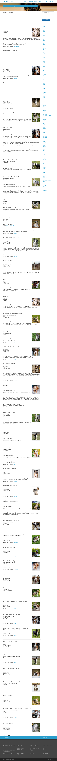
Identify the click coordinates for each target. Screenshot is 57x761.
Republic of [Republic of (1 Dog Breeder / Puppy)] (44, 146)
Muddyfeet (6, 296)
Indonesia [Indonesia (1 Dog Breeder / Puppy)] (44, 74)
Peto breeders (32, 753)
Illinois (15, 594)
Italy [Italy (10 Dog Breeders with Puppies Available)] (43, 79)
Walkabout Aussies (8, 12)
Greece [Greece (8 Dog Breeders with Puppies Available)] (44, 65)
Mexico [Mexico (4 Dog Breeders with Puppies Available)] (44, 101)
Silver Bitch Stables (8, 128)
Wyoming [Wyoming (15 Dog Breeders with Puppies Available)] (44, 194)
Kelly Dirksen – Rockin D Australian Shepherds (15, 500)
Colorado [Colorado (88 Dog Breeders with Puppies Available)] (44, 44)
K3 (4, 82)
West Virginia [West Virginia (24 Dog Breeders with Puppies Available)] (45, 191)
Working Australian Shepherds (11, 520)
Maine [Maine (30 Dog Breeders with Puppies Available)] (43, 93)
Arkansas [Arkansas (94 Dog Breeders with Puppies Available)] (44, 31)
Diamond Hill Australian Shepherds (12, 159)
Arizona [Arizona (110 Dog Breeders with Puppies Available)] (44, 30)
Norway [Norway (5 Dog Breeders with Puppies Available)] (44, 127)
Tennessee (16, 569)
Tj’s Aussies (6, 199)
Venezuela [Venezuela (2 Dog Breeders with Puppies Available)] (44, 185)
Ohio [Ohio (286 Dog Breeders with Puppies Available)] (43, 129)
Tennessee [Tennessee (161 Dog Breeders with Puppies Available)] (44, 169)
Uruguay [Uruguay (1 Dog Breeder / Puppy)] (44, 182)
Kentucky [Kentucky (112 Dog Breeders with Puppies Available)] (44, 84)
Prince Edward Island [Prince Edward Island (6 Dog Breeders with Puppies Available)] (46, 142)
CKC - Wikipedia (45, 752)
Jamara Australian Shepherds (11, 346)
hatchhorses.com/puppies (10, 225)
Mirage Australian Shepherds (11, 485)
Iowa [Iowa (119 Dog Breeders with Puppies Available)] (43, 75)
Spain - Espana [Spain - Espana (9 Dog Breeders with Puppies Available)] (45, 164)
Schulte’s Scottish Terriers (34, 745)
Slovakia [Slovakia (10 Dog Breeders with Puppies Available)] (44, 158)
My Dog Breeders (9, 1)
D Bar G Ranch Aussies (9, 468)
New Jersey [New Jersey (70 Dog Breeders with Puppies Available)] (44, 118)
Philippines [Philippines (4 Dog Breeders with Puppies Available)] (44, 138)
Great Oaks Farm (7, 260)
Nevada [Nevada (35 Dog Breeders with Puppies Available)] (44, 111)
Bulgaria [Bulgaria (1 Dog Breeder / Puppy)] (44, 39)
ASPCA (44, 749)
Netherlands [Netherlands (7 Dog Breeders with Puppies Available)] (44, 110)
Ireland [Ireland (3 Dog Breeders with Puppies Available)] (44, 76)
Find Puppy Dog (40, 1)
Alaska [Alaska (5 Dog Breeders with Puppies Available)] (44, 26)
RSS (53, 759)
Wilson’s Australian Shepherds (11, 176)
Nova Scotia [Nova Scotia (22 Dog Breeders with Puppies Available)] (44, 128)
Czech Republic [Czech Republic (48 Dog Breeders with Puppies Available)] (45, 48)
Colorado (15, 342)
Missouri (15, 256)
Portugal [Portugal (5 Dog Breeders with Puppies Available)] (44, 141)
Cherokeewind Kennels (9, 363)
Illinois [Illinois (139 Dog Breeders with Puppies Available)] (43, 70)
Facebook (50, 759)
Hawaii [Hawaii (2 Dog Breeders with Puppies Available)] (44, 66)
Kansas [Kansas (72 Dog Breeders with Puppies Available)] (44, 83)
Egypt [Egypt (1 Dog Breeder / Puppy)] (43, 52)
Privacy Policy (19, 752)
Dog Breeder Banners (20, 748)
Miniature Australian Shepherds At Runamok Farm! (16, 655)
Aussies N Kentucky (8, 112)
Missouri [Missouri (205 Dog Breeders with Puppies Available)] (44, 106)
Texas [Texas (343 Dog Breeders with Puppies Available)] (43, 171)
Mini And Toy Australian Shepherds (12, 668)
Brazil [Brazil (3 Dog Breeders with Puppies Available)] (43, 36)
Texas (15, 108)
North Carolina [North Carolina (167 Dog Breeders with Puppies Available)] (45, 124)
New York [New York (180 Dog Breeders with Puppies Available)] (44, 120)
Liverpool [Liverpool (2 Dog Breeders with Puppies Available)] (44, 89)
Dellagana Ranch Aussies (10, 50)
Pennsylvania (16, 703)
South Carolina (16, 46)
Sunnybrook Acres (8, 588)
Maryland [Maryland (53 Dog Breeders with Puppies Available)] (44, 98)
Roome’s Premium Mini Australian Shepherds (15, 601)
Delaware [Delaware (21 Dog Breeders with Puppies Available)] (44, 49)
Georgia (15, 623)
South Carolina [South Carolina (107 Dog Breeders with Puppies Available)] (45, 160)
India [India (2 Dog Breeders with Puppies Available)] (43, 71)
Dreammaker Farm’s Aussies (10, 722)
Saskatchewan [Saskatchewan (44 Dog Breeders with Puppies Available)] (45, 153)
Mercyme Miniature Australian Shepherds (14, 681)
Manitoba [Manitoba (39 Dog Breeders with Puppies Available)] (44, 97)
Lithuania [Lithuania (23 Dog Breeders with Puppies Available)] (44, 88)
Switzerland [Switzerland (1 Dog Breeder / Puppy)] (44, 167)
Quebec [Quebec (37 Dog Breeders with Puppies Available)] (44, 145)
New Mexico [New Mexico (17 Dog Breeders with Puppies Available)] (44, 119)
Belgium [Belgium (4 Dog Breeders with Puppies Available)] (44, 35)
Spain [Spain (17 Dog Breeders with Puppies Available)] (43, 163)
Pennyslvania (16, 214)
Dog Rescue (19, 754)
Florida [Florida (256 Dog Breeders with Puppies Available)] (44, 57)
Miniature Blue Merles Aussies (11, 641)
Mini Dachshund (32, 750)
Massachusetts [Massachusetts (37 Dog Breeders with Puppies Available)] (45, 100)
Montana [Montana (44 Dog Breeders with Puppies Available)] (44, 107)
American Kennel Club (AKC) (47, 745)
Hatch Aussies (7, 218)
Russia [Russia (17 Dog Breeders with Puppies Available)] (44, 150)
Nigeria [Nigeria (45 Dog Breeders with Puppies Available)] (44, 123)
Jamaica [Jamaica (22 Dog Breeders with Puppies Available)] (44, 80)
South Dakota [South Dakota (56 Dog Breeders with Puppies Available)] (45, 162)
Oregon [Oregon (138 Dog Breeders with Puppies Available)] (44, 133)
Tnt (4, 574)
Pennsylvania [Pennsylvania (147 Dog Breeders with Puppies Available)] (45, 136)
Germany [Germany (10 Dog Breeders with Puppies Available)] (44, 61)
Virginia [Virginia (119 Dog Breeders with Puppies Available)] (44, 187)
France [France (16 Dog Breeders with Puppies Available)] (44, 58)
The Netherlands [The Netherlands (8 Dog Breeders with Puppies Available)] (45, 173)
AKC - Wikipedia (45, 753)
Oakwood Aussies (8, 431)
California (15, 359)
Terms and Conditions (20, 753)
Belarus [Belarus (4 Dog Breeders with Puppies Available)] (44, 34)
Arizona (15, 233)
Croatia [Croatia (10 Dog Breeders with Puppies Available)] (44, 47)
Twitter (48, 759)
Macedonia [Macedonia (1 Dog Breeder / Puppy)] (44, 92)
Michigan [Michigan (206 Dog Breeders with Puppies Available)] (44, 102)
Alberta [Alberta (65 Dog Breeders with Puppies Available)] (44, 27)
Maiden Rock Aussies (9, 412)
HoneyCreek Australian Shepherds (12, 237)
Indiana (15, 516)
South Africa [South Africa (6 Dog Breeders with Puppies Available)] (44, 159)
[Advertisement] (21, 20)
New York (15, 496)
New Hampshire (16, 309)
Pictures (46, 1)
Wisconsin (16, 529)
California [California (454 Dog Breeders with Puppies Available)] (44, 40)
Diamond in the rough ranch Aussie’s (13, 313)
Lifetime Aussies (7, 695)
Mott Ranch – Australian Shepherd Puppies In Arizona (17, 628)
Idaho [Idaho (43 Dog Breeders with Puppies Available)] (43, 69)
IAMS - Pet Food (45, 750)
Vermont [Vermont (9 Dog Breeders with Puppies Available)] (44, 186)
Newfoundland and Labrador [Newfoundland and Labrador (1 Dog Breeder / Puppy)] (47, 115)
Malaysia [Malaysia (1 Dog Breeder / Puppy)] (44, 96)
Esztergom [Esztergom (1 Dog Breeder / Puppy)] (44, 54)
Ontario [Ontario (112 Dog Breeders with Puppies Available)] (44, 132)
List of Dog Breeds (45, 748)
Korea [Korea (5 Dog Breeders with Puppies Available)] (43, 85)
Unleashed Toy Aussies (9, 547)
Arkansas (15, 717)
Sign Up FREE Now (46, 19)
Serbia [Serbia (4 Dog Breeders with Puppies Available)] (44, 155)
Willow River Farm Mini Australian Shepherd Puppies (17, 534)
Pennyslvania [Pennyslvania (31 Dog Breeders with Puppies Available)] (45, 137)
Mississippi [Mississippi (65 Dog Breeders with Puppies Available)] (44, 105)
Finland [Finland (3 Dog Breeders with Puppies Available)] (44, 56)
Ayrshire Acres (7, 384)
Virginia (15, 292)
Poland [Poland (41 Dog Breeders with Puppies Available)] (44, 140)
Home (25, 1)
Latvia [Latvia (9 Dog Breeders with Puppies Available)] (43, 87)
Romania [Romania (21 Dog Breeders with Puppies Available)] (44, 149)
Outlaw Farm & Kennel (9, 331)
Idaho (15, 662)
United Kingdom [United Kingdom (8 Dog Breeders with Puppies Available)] (45, 177)
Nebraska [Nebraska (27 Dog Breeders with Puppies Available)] (44, 109)
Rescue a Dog (51, 1)
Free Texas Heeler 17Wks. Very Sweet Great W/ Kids (17, 708)
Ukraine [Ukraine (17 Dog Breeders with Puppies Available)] (44, 176)
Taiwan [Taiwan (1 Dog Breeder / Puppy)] (44, 168)
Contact (35, 1)
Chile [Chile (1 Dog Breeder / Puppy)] (43, 43)
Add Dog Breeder (30, 1)
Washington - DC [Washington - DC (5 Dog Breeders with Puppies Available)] (45, 190)
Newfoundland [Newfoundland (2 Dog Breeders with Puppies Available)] (45, 114)
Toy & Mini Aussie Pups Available (12, 561)
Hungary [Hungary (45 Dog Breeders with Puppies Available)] (44, 67)
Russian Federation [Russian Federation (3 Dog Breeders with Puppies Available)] (46, 151)
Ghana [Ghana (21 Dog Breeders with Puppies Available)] (44, 62)
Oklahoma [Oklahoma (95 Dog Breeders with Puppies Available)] (44, 131)
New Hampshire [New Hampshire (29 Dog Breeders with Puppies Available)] (45, 116)
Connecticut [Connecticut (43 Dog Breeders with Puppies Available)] (44, 45)
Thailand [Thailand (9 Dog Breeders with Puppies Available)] (44, 172)
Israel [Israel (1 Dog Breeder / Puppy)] (43, 78)
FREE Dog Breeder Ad (46, 737)
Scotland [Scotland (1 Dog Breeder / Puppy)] (44, 154)
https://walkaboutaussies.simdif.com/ (12, 36)
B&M (4, 279)
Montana (15, 78)
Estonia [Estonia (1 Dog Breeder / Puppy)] (44, 53)
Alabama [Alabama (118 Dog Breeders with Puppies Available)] (44, 25)
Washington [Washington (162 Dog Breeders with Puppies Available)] (44, 189)
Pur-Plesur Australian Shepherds (11, 614)
